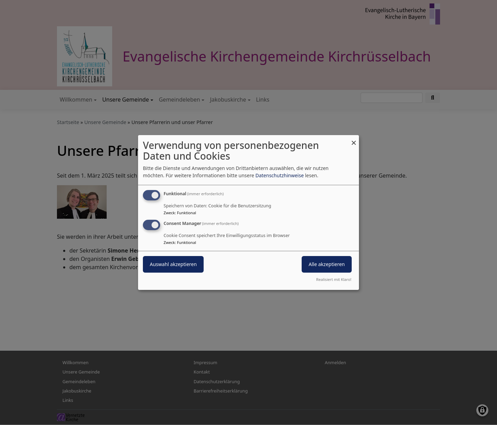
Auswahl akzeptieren (173, 264)
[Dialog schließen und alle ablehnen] (354, 139)
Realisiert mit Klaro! (333, 279)
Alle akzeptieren (327, 264)
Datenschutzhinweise (279, 175)
